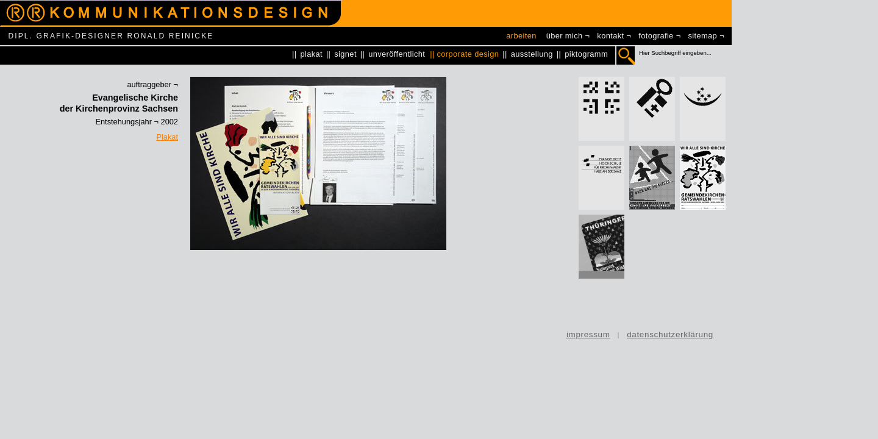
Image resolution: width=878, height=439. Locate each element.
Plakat (167, 136)
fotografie (655, 35)
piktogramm (586, 54)
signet (345, 54)
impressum (588, 334)
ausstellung (532, 54)
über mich (564, 35)
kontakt (610, 35)
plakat (311, 54)
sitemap (703, 35)
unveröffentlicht (396, 54)
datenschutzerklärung (670, 334)
